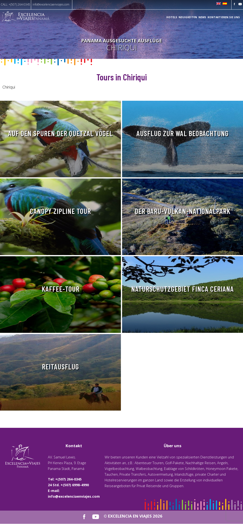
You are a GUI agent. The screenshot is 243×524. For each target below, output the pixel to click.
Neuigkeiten (188, 17)
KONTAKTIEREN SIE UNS (224, 17)
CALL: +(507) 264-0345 (15, 4)
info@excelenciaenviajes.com (51, 4)
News (202, 17)
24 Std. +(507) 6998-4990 (68, 485)
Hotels (171, 17)
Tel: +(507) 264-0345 (65, 479)
